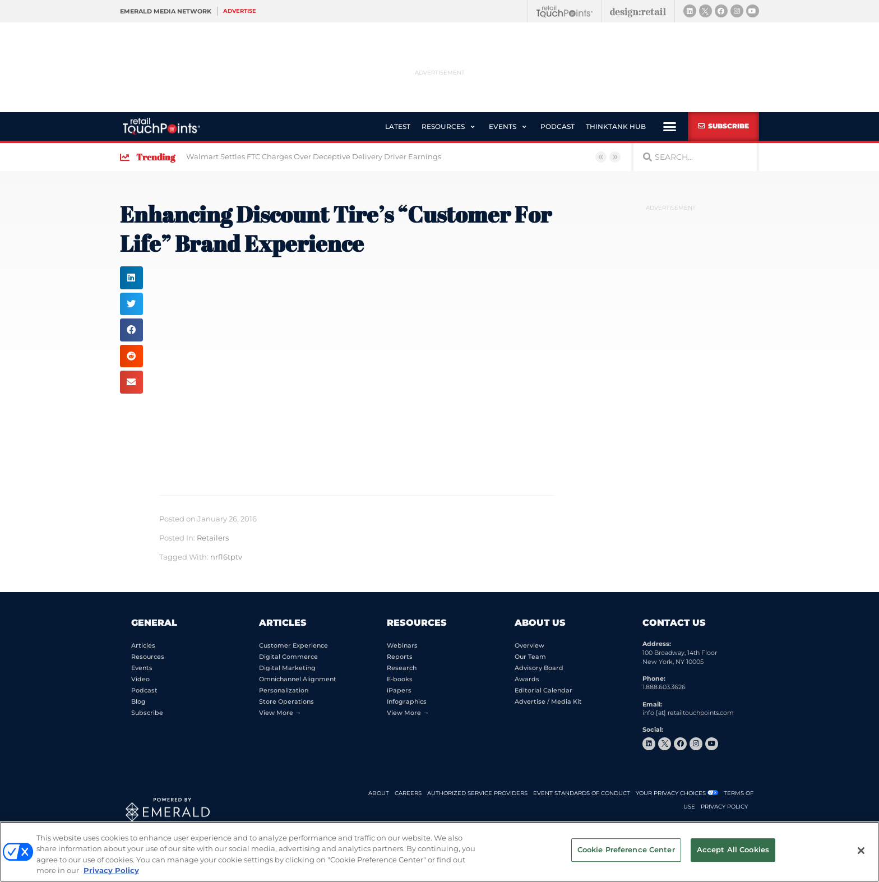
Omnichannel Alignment (297, 679)
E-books (400, 679)
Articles (143, 645)
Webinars (402, 645)
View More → (280, 713)
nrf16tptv (226, 556)
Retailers (213, 537)
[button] (441, 126)
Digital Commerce (288, 657)
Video (140, 679)
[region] (439, 851)
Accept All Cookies (733, 850)
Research (402, 668)
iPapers (399, 690)
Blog (138, 701)
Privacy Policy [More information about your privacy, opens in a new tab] (111, 870)
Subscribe (147, 713)
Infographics (407, 701)
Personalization (283, 690)
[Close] (861, 850)
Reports (400, 657)
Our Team (530, 657)
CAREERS (408, 793)
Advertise (239, 11)
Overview (529, 645)
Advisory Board (539, 668)
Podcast (144, 690)
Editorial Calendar (543, 690)
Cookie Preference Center (626, 850)
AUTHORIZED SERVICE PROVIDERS (477, 793)
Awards (527, 679)
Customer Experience (293, 645)
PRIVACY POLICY (724, 807)
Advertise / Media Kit (548, 701)
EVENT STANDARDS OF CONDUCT (581, 793)
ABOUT (378, 793)
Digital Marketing (287, 668)
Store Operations (286, 701)
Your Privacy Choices (671, 793)
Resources (147, 657)
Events (141, 668)
